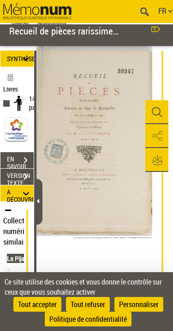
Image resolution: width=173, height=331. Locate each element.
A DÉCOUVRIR (20, 193)
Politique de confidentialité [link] (88, 319)
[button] (156, 112)
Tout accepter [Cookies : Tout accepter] (37, 304)
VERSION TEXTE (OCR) (20, 178)
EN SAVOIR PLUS (20, 161)
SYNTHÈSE (20, 59)
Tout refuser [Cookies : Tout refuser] (88, 304)
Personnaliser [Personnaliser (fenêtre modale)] (139, 304)
